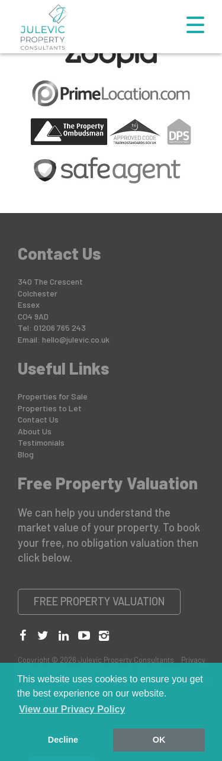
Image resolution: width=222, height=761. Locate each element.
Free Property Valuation (99, 601)
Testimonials (41, 442)
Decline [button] (63, 739)
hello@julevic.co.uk (76, 339)
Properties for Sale (53, 396)
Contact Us (38, 419)
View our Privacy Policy (72, 709)
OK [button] (159, 739)
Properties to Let (50, 408)
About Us (35, 431)
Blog (26, 454)
